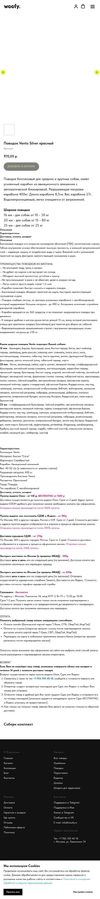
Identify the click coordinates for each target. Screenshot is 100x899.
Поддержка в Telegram (67, 802)
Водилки (58, 777)
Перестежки (61, 772)
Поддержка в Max (64, 807)
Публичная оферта (14, 827)
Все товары (60, 758)
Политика (9, 832)
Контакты (9, 777)
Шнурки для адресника (67, 787)
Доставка (9, 802)
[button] (83, 6)
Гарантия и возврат (15, 812)
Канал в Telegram (64, 812)
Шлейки (58, 782)
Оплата (8, 807)
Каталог (8, 763)
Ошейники (59, 763)
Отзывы (8, 822)
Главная (8, 758)
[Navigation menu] (92, 6)
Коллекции (10, 768)
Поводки (58, 768)
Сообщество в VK (64, 817)
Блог (6, 772)
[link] (76, 6)
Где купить (9, 817)
